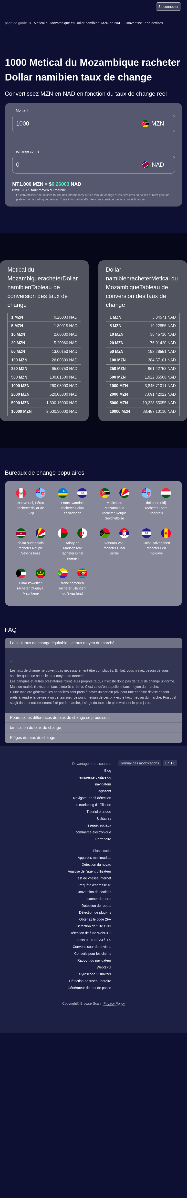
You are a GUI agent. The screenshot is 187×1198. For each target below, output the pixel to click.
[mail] (15, 773)
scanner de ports (98, 899)
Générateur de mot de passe (89, 988)
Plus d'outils (102, 851)
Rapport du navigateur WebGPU (94, 963)
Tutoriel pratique (99, 812)
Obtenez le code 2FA (95, 919)
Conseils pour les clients (92, 954)
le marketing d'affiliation (93, 805)
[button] (93, 643)
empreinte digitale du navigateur (95, 780)
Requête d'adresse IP (94, 885)
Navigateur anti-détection (92, 798)
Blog (107, 770)
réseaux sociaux (98, 825)
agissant (104, 791)
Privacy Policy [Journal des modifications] (114, 1003)
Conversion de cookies (94, 892)
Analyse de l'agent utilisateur (89, 871)
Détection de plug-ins (95, 912)
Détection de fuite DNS (93, 926)
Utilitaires (104, 818)
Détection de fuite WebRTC (90, 933)
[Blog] (133, 7)
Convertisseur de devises (92, 947)
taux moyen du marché (50, 190)
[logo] (17, 6)
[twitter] (35, 773)
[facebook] (25, 773)
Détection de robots (96, 906)
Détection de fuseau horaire (90, 981)
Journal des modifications (139, 763)
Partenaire (103, 839)
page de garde (16, 23)
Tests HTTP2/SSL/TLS (94, 940)
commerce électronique (93, 832)
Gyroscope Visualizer (95, 974)
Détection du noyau (96, 864)
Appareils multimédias (94, 858)
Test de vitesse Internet (93, 878)
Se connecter (168, 7)
